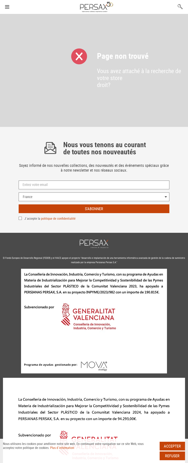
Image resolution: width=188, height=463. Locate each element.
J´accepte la (50, 218)
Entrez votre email (35, 184)
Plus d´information (62, 448)
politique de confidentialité (58, 218)
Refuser (172, 455)
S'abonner (94, 208)
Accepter (172, 446)
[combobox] (94, 196)
